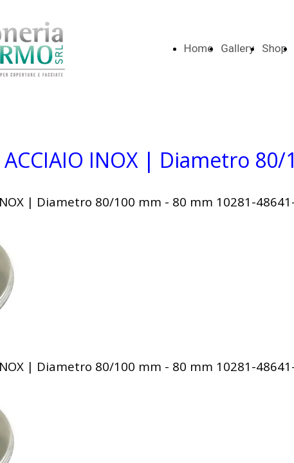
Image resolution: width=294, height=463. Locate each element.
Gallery (237, 48)
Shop (274, 48)
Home (199, 48)
